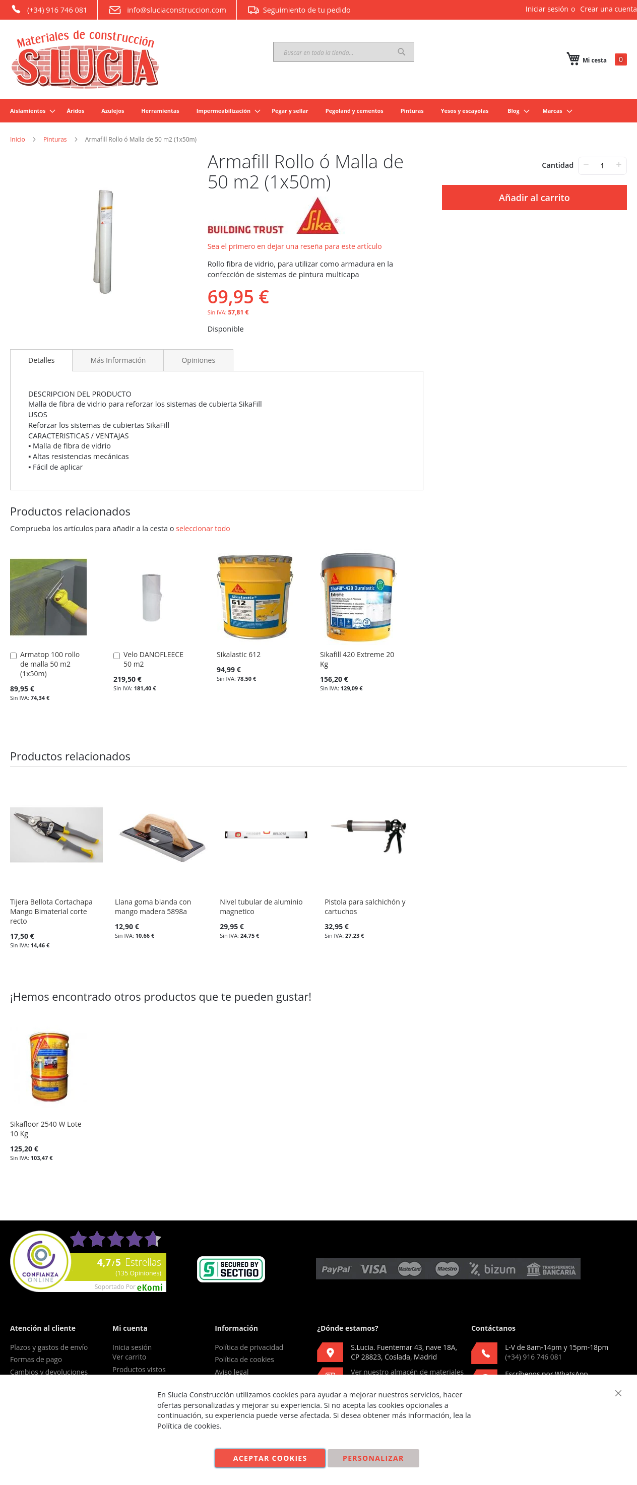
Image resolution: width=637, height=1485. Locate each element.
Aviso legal (231, 1372)
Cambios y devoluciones (49, 1372)
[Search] (401, 52)
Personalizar (373, 1458)
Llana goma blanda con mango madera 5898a (153, 906)
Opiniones (198, 360)
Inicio (17, 139)
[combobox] (343, 52)
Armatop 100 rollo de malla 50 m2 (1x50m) (50, 664)
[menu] (318, 110)
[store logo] (85, 59)
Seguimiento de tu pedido (299, 9)
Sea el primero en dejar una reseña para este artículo (295, 246)
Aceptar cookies (270, 1458)
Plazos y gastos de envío (49, 1347)
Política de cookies (244, 1359)
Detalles (41, 360)
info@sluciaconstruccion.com (167, 10)
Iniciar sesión (547, 9)
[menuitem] (29, 110)
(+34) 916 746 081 (48, 9)
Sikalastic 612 (239, 654)
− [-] (586, 164)
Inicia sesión (132, 1347)
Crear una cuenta (608, 9)
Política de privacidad (249, 1347)
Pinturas (55, 139)
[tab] (41, 360)
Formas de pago (36, 1359)
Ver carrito (129, 1357)
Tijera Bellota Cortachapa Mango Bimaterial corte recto (51, 911)
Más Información (118, 360)
